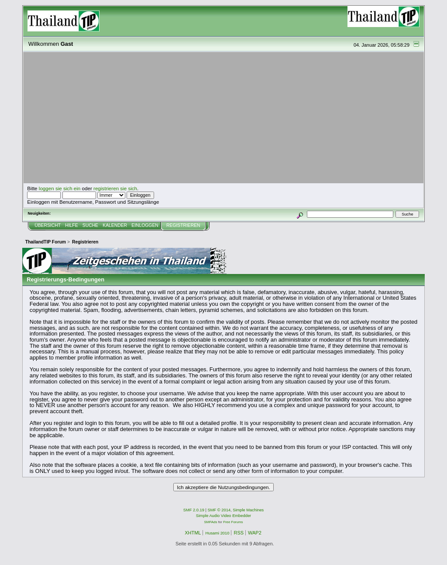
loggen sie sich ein (60, 188)
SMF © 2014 (219, 510)
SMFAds (210, 522)
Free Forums (233, 522)
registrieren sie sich (115, 188)
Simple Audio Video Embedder (223, 516)
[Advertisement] (223, 118)
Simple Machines (248, 510)
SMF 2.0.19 (193, 510)
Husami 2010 (217, 533)
